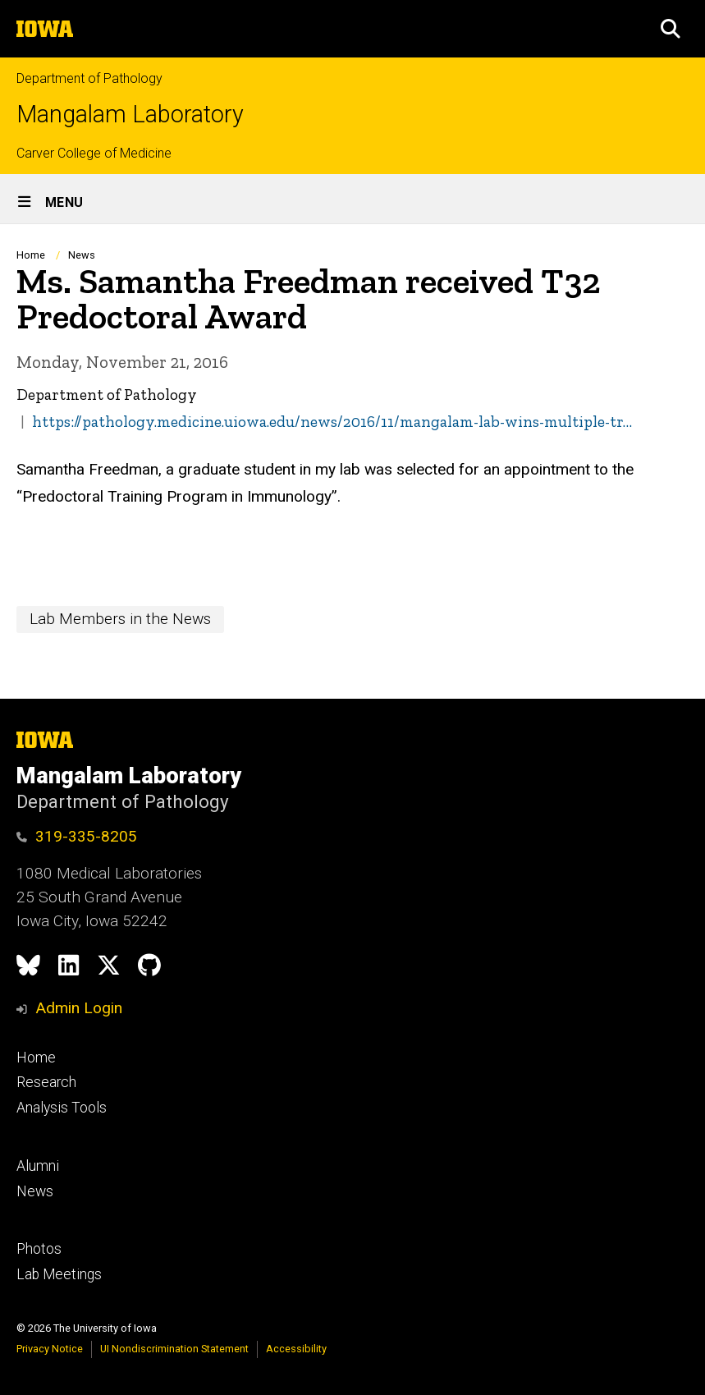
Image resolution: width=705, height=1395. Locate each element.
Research (46, 1082)
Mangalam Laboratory (130, 114)
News (81, 255)
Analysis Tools (61, 1107)
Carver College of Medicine (94, 153)
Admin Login (78, 1007)
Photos (39, 1249)
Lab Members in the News (120, 618)
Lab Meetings (59, 1274)
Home (30, 255)
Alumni (37, 1166)
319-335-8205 (76, 836)
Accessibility (296, 1348)
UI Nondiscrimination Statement (174, 1348)
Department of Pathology (89, 78)
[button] (670, 28)
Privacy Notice (49, 1348)
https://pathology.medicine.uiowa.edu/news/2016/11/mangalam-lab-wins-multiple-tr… (332, 421)
